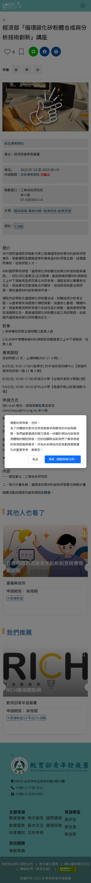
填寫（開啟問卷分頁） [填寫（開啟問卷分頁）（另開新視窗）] (63, 459)
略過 (35, 459)
